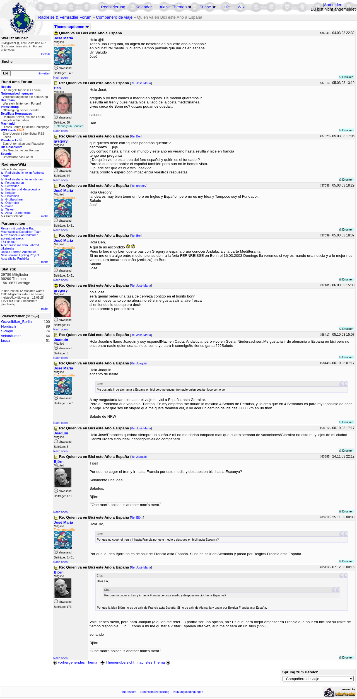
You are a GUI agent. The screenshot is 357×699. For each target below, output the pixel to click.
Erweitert (44, 73)
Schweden (12, 186)
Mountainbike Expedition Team (21, 231)
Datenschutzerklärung (154, 691)
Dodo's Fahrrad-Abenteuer (18, 251)
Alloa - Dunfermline (18, 212)
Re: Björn (137, 517)
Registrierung (113, 7)
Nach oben (60, 77)
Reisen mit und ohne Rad (17, 228)
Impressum (129, 691)
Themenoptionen (71, 27)
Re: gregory (138, 185)
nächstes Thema (154, 662)
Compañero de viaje (114, 17)
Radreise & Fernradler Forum (64, 17)
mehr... (45, 216)
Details (45, 54)
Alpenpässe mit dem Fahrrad (20, 245)
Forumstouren (14, 182)
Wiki (241, 7)
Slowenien (12, 196)
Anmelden (333, 5)
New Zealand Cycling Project (20, 255)
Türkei (9, 209)
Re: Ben (136, 136)
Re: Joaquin (139, 363)
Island (9, 206)
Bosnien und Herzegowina (22, 189)
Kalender (144, 7)
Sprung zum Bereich (300, 672)
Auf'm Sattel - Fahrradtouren (19, 235)
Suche (205, 7)
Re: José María (141, 83)
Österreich (12, 202)
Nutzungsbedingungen (188, 691)
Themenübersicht (117, 662)
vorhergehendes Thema (75, 662)
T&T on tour (8, 241)
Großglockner (14, 199)
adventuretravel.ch (13, 238)
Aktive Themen (173, 7)
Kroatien (10, 192)
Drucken (346, 77)
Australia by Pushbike (15, 258)
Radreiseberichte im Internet (24, 179)
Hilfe (225, 7)
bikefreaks (8, 248)
